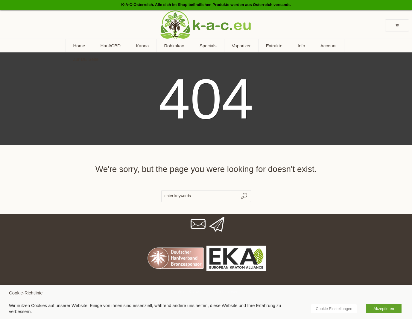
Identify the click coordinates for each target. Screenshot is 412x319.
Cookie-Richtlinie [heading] (26, 292)
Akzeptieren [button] (383, 308)
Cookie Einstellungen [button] (334, 308)
